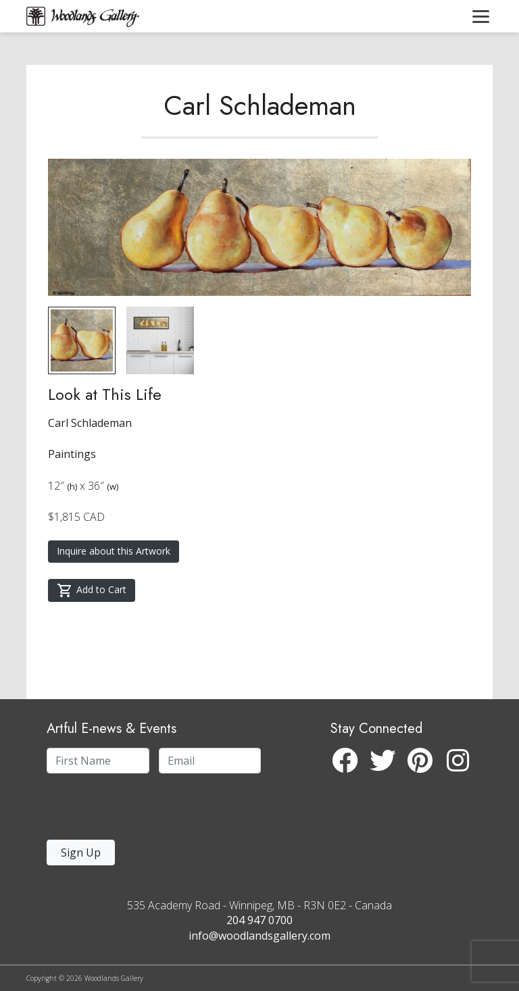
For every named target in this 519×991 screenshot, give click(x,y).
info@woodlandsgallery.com (259, 935)
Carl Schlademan (260, 105)
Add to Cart (91, 590)
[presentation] (130, 810)
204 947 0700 (259, 920)
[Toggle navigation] (481, 16)
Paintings (72, 454)
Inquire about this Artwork (113, 550)
